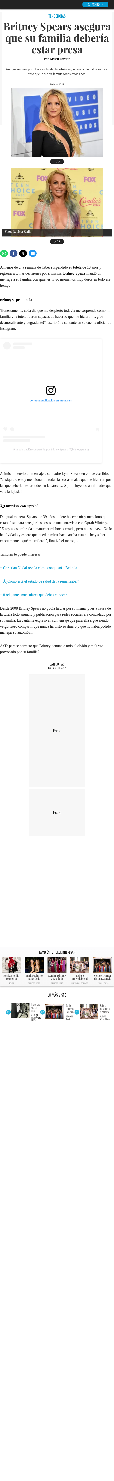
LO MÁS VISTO (57, 995)
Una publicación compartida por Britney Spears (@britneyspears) (51, 449)
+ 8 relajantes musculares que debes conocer (33, 595)
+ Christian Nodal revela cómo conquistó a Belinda (38, 568)
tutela (77, 267)
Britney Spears (74, 273)
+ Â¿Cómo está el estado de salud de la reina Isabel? (39, 581)
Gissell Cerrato (60, 59)
